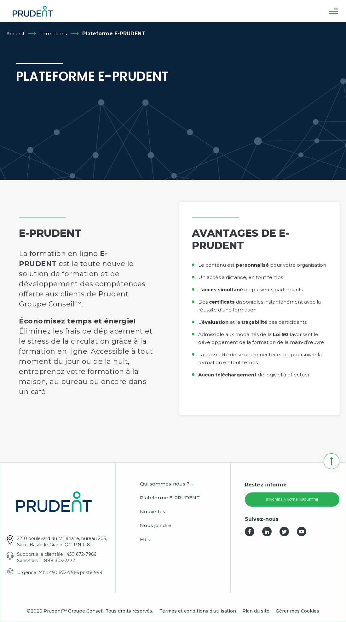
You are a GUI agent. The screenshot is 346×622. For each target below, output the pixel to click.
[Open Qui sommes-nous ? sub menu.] (192, 484)
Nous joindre (155, 525)
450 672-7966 (81, 554)
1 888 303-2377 (58, 560)
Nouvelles (152, 511)
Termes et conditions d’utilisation (197, 611)
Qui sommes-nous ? (164, 484)
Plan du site (255, 611)
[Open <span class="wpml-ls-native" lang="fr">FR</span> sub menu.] (150, 540)
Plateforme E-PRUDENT (170, 498)
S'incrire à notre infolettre (292, 499)
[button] (333, 11)
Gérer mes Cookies (297, 611)
